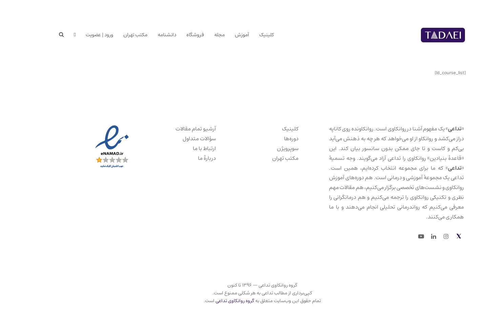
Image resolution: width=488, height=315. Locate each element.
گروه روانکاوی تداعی (216, 301)
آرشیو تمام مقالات (177, 128)
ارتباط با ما (186, 148)
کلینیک (272, 128)
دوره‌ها (273, 138)
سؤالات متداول (181, 138)
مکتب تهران (267, 158)
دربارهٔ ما (189, 158)
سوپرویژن (269, 148)
